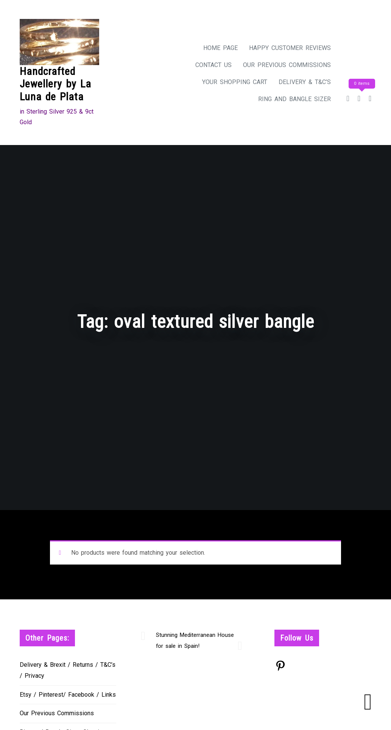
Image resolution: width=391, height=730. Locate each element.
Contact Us (213, 65)
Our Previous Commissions (287, 65)
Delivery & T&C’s (305, 82)
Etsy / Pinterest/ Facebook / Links (68, 694)
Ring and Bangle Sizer (294, 99)
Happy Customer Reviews (290, 47)
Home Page (220, 47)
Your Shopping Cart (234, 82)
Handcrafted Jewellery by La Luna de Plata (55, 84)
